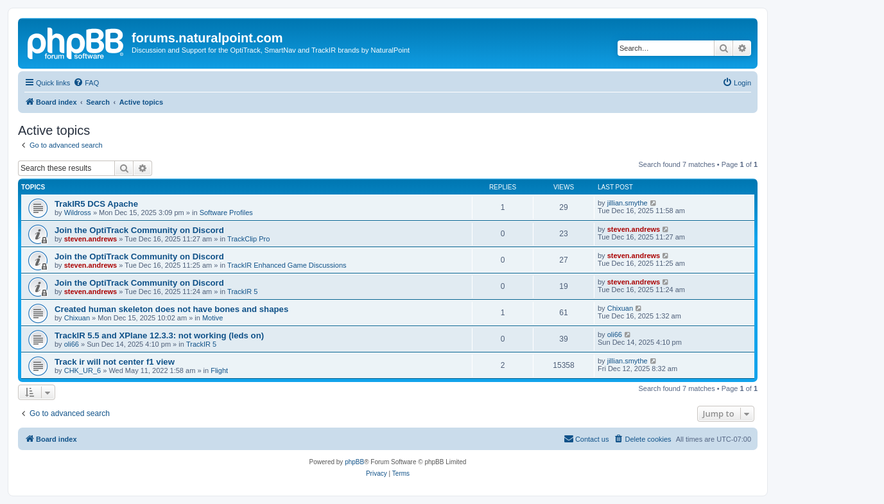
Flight (219, 370)
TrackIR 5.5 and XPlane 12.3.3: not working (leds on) (159, 335)
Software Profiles (226, 212)
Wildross (77, 212)
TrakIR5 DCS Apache (96, 204)
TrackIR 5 (242, 291)
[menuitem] (86, 83)
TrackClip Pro (248, 239)
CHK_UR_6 (82, 370)
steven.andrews (90, 239)
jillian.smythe (627, 203)
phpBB (354, 461)
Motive (212, 318)
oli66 (71, 344)
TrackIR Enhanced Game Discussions (286, 265)
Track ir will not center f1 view (115, 362)
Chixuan (77, 318)
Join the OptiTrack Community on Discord (139, 230)
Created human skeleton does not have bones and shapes (171, 309)
